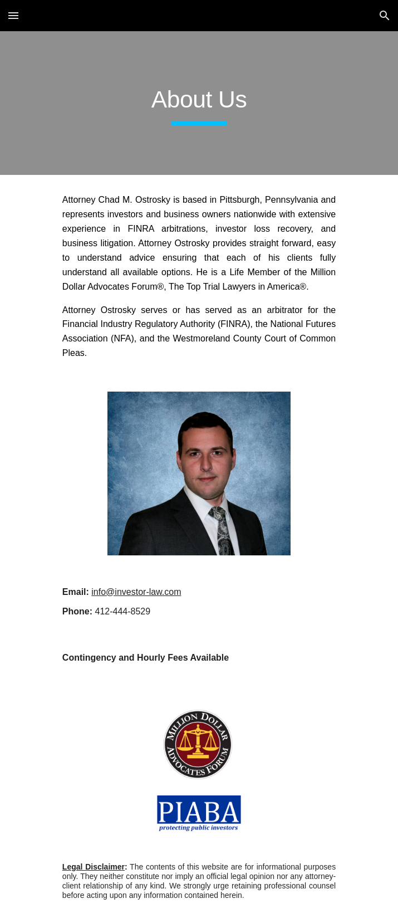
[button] (13, 15)
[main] (199, 103)
